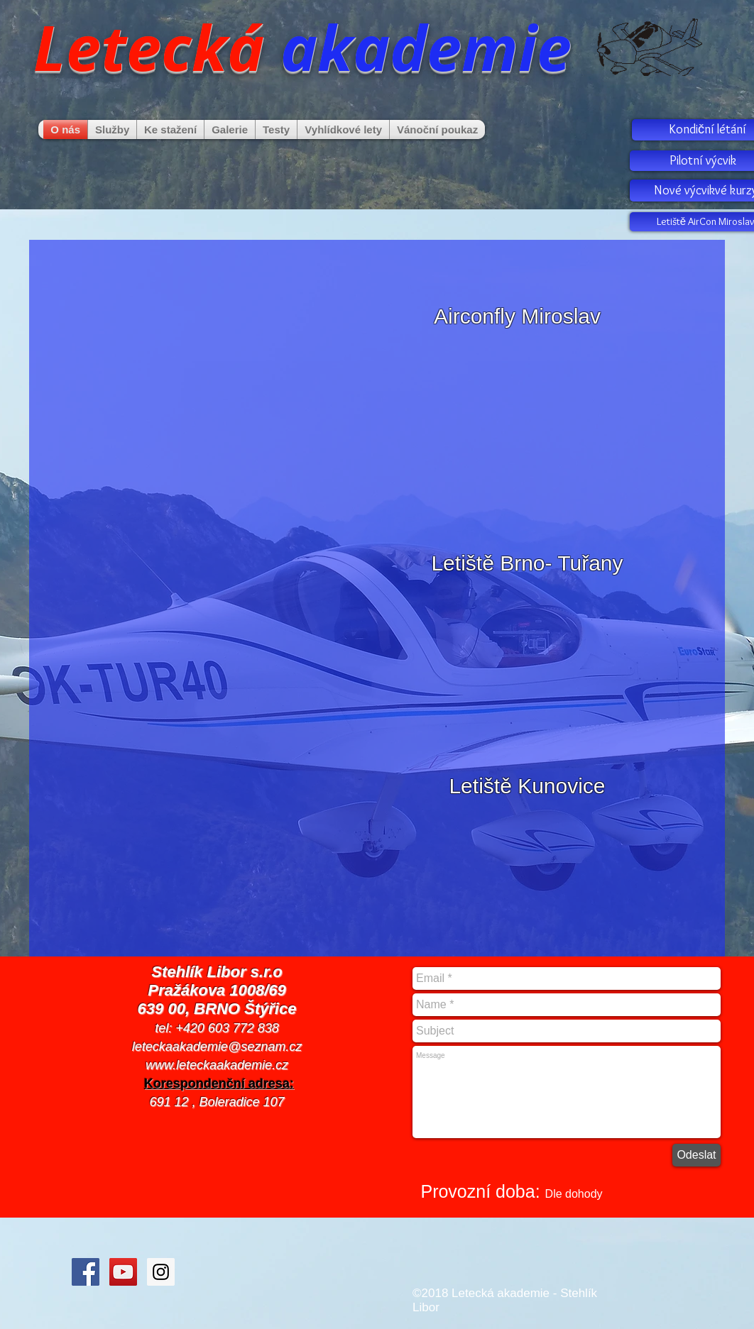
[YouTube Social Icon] (123, 1272)
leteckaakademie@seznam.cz (217, 1047)
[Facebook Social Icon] (85, 1272)
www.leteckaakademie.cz (217, 1065)
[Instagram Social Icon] (161, 1272)
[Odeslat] (696, 1155)
